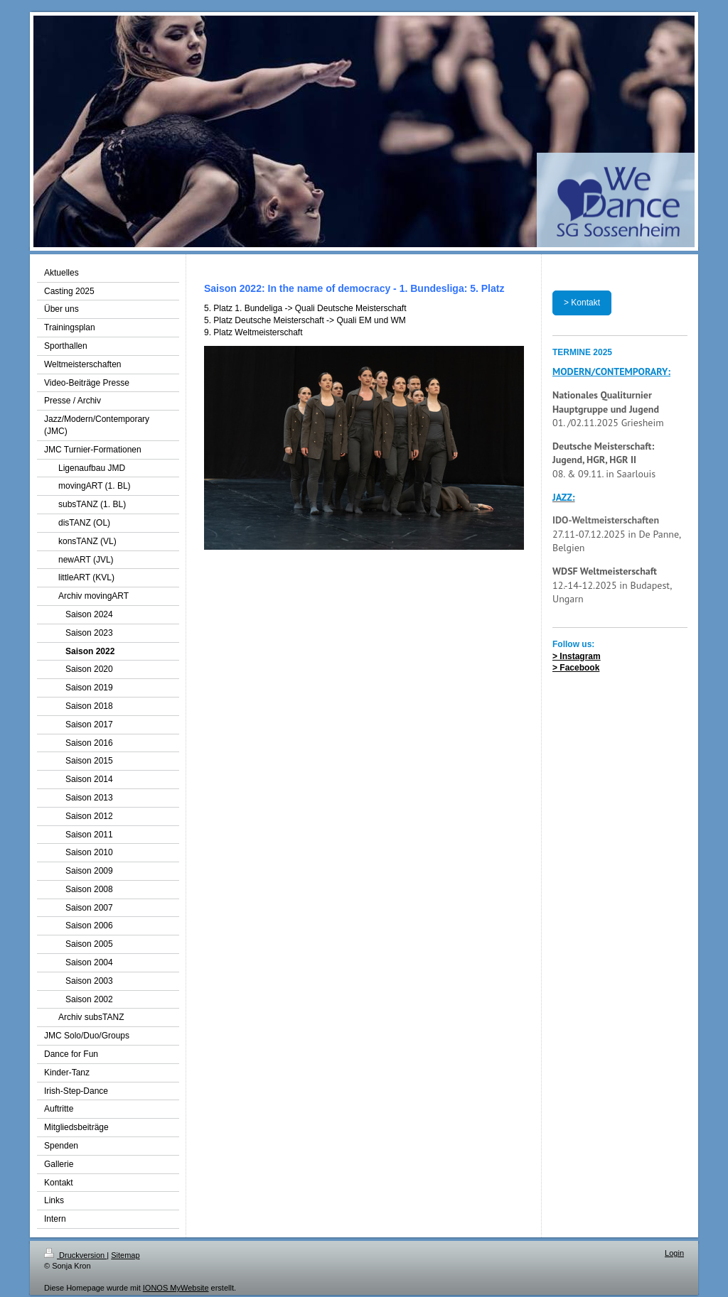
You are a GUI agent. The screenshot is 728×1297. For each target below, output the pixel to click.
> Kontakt (582, 303)
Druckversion (75, 1255)
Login (674, 1253)
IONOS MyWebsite (176, 1288)
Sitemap (125, 1255)
